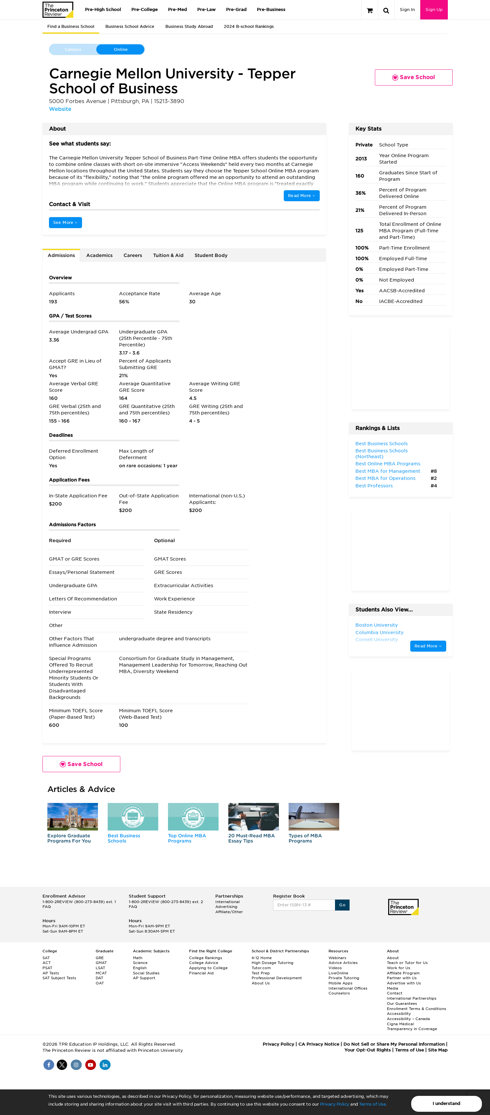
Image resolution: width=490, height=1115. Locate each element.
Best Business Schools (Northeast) (381, 453)
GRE (100, 958)
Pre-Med (177, 9)
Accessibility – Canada (408, 1018)
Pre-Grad (236, 9)
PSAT (47, 968)
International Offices (348, 988)
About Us (261, 983)
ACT (46, 962)
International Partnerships (411, 998)
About (393, 958)
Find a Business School (70, 26)
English (140, 968)
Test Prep (261, 973)
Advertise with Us (404, 983)
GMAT (101, 962)
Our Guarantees (402, 1003)
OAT (100, 983)
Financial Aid (201, 973)
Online (121, 49)
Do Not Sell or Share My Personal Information (394, 1044)
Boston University (376, 625)
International (227, 902)
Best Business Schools (124, 838)
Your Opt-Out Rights (367, 1050)
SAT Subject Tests (59, 978)
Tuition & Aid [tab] (168, 255)
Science (140, 962)
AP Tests (50, 973)
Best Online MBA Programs (387, 463)
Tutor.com (261, 968)
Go (342, 904)
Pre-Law (206, 9)
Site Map (438, 1050)
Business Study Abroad (189, 26)
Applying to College (208, 968)
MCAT (101, 973)
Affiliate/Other (229, 912)
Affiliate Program (403, 973)
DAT (99, 978)
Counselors (339, 993)
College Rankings (205, 958)
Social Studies (146, 973)
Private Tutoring (344, 978)
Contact (394, 993)
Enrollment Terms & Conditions (416, 1008)
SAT (46, 958)
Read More (301, 195)
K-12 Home (262, 958)
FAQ (46, 906)
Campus (73, 49)
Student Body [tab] (211, 255)
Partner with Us (402, 978)
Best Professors (374, 485)
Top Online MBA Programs (187, 838)
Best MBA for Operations (385, 478)
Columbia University (379, 632)
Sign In (407, 9)
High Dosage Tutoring (272, 962)
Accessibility (399, 1013)
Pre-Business (271, 9)
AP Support (144, 978)
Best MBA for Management (387, 471)
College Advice (203, 962)
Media (392, 988)
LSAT (100, 968)
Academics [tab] (99, 255)
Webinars (337, 958)
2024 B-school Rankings (249, 26)
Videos (335, 968)
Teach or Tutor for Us (407, 962)
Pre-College (144, 9)
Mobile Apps (341, 983)
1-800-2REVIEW (79, 902)
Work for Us (398, 968)
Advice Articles (343, 962)
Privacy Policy (334, 1104)
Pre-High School (103, 9)
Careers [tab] (133, 255)
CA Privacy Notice (318, 1044)
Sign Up (434, 9)
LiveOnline (338, 973)
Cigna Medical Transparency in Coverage (412, 1026)
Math (137, 958)
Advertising (226, 906)
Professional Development (277, 978)
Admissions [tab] (61, 255)
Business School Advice (129, 26)
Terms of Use (372, 1104)
